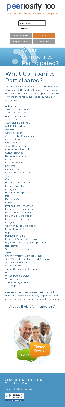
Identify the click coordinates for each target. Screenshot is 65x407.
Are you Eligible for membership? (32, 306)
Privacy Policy (34, 380)
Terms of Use (12, 383)
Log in (43, 35)
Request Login (20, 41)
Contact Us (43, 41)
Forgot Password (20, 35)
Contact (26, 383)
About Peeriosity (14, 380)
